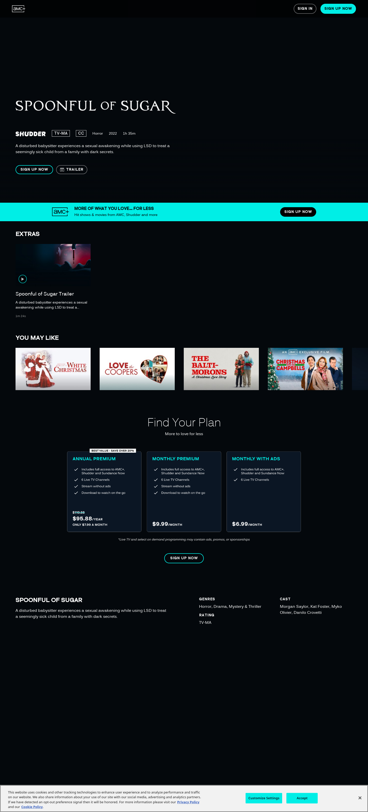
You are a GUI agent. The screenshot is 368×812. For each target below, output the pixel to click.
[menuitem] (19, 8)
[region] (162, 101)
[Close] (359, 797)
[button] (34, 169)
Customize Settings (263, 798)
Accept (302, 798)
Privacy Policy (188, 802)
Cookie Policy (32, 806)
